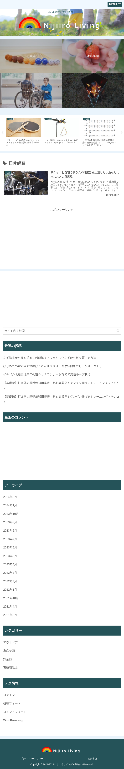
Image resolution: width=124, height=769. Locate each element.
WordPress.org (13, 720)
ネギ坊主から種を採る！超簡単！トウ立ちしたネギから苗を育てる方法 (49, 357)
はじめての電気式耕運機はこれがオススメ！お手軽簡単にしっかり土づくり (52, 366)
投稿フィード (12, 703)
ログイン (9, 695)
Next (121, 132)
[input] (62, 331)
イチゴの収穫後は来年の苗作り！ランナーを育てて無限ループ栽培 (46, 374)
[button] (118, 331)
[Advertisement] (62, 234)
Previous (2, 132)
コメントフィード (14, 711)
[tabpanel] (23, 132)
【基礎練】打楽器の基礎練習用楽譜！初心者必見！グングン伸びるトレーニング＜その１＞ (61, 385)
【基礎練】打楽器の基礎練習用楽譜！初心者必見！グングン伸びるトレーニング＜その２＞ (61, 399)
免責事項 (92, 758)
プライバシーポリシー (31, 758)
